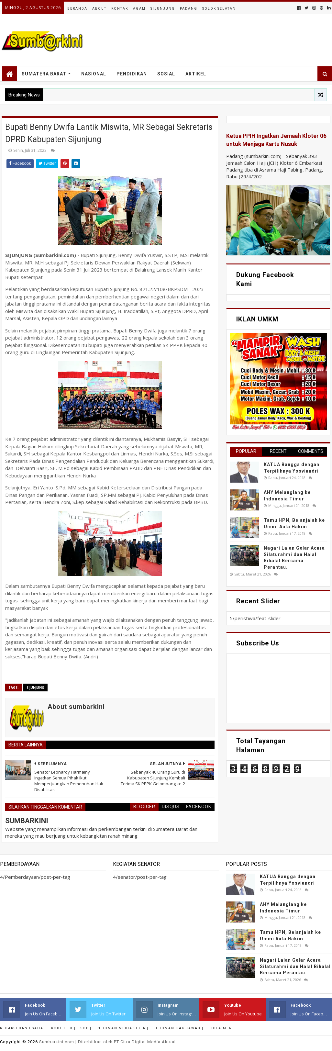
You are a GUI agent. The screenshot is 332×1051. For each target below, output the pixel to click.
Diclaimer (220, 1028)
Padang (188, 8)
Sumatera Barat (44, 73)
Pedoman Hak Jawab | (178, 1028)
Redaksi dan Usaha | (23, 1028)
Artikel (195, 73)
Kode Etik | (63, 1028)
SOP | (86, 1028)
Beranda (77, 8)
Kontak (119, 8)
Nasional (93, 73)
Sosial (166, 73)
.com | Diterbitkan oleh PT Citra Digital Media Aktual (107, 1041)
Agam (139, 8)
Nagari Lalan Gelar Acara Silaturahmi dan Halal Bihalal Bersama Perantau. (295, 966)
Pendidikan (131, 73)
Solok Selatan (219, 8)
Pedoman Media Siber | (122, 1028)
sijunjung (35, 687)
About (99, 8)
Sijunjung (162, 8)
